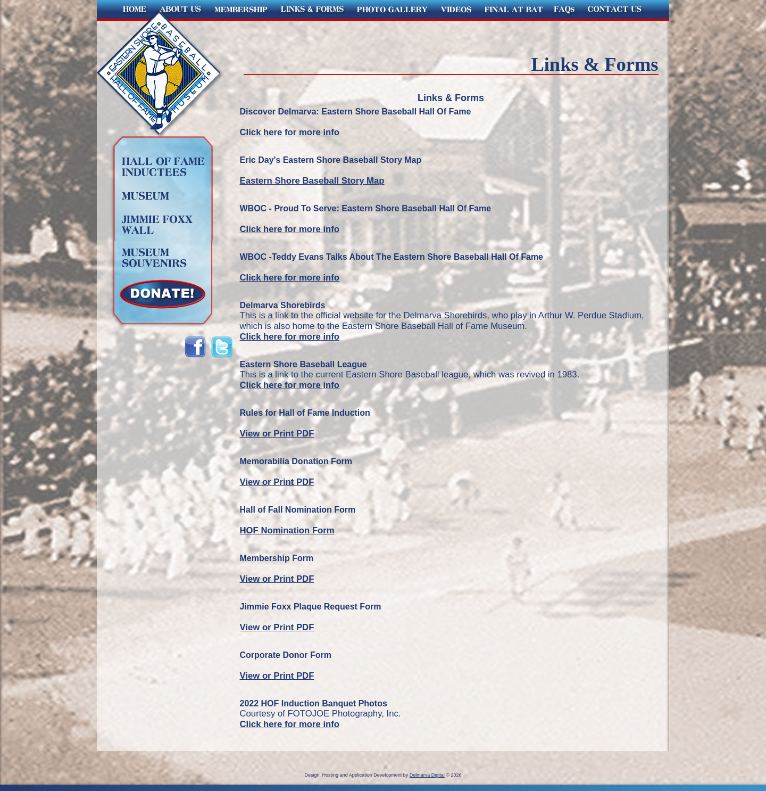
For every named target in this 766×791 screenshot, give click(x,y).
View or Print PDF (277, 434)
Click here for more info (290, 132)
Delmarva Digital (427, 775)
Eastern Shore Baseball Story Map (312, 181)
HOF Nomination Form (287, 530)
